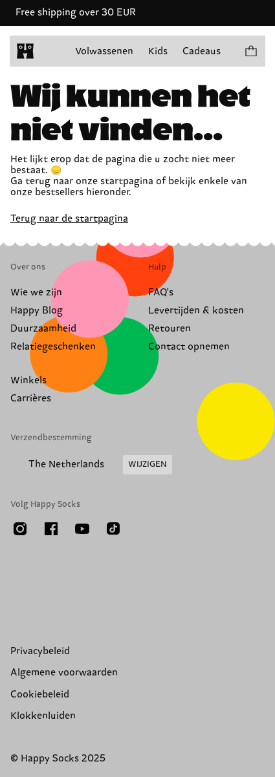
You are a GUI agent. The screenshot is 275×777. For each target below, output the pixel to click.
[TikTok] (113, 528)
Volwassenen (104, 51)
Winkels (28, 380)
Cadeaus (201, 51)
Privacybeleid (40, 651)
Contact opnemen (189, 346)
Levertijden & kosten (196, 310)
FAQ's (160, 292)
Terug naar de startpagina (69, 218)
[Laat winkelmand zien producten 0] (250, 51)
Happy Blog (36, 310)
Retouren (169, 328)
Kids (158, 51)
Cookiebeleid (39, 694)
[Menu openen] (50, 51)
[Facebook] (51, 528)
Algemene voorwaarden (64, 672)
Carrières (30, 398)
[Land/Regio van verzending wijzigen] (91, 464)
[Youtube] (82, 528)
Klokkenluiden (43, 715)
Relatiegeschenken (53, 346)
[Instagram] (20, 528)
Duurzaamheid (43, 328)
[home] (25, 51)
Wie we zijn (36, 292)
